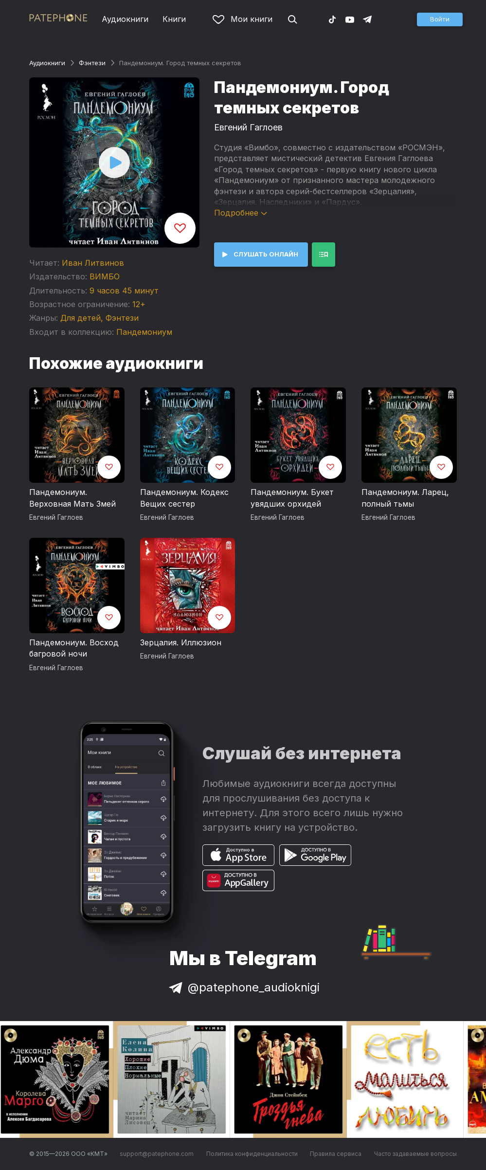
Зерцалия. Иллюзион (180, 642)
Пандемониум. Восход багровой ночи (74, 648)
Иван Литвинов (93, 263)
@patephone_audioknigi (243, 987)
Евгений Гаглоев (248, 127)
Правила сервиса (335, 1153)
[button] (440, 19)
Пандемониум (144, 332)
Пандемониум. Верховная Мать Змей (72, 498)
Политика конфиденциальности (252, 1153)
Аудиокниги (125, 19)
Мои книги (242, 19)
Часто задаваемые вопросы (415, 1153)
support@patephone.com (157, 1153)
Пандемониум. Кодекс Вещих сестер (184, 498)
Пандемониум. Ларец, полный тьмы (405, 498)
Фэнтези (92, 63)
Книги (174, 19)
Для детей (80, 318)
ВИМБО (105, 276)
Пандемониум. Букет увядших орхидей (292, 498)
